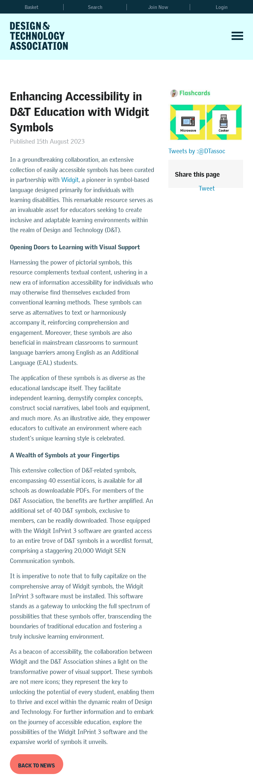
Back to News (36, 764)
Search (95, 7)
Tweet (207, 188)
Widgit (70, 180)
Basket (32, 7)
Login (222, 7)
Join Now (158, 7)
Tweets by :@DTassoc (196, 151)
